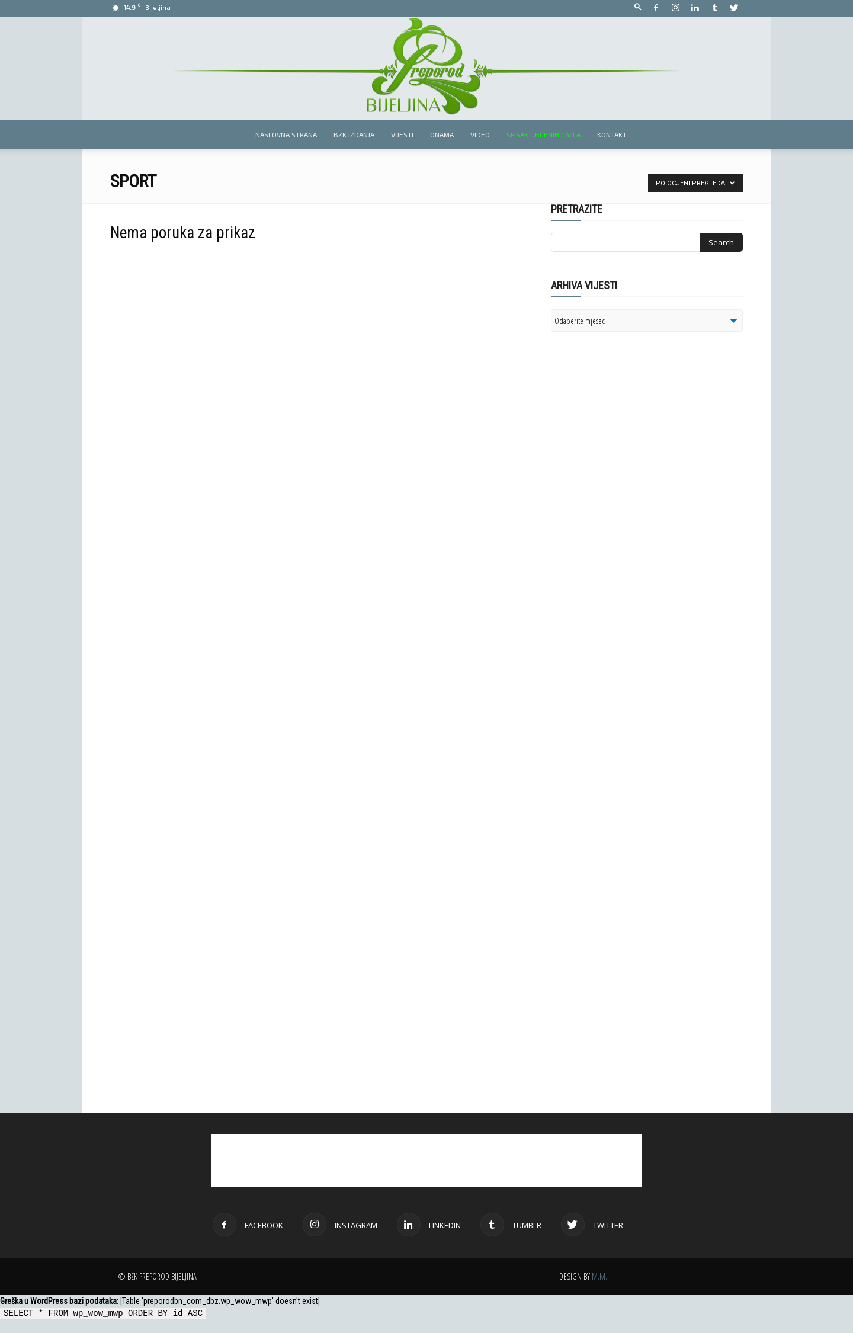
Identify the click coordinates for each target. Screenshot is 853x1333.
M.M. (599, 1276)
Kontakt (612, 134)
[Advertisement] (643, 493)
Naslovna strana (286, 134)
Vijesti (402, 134)
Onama (442, 134)
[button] (638, 7)
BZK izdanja (353, 134)
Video (480, 134)
